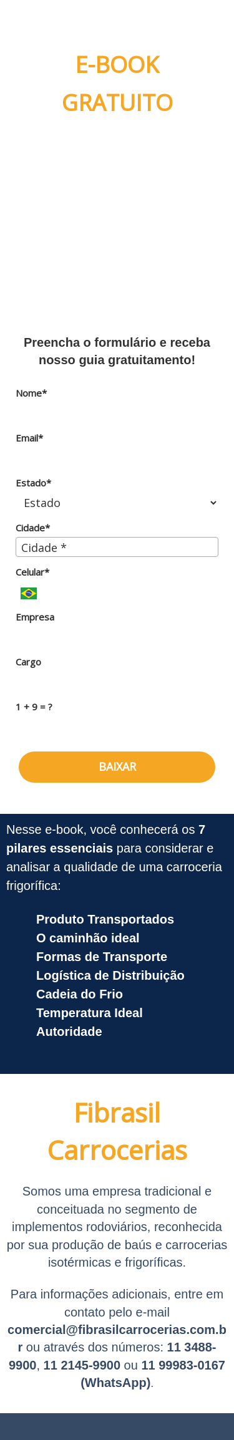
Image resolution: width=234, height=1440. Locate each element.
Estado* (33, 483)
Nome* (31, 393)
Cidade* (33, 528)
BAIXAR (117, 766)
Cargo (28, 662)
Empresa (35, 617)
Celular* (32, 572)
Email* (29, 438)
